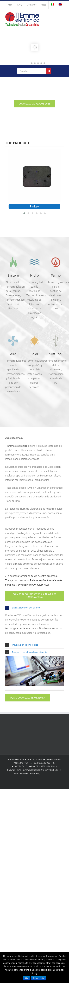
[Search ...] (32, 71)
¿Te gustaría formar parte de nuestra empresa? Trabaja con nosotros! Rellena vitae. (33, 580)
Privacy (54, 766)
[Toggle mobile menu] (62, 14)
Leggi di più (38, 978)
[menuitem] (10, 5)
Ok (26, 978)
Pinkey (34, 206)
